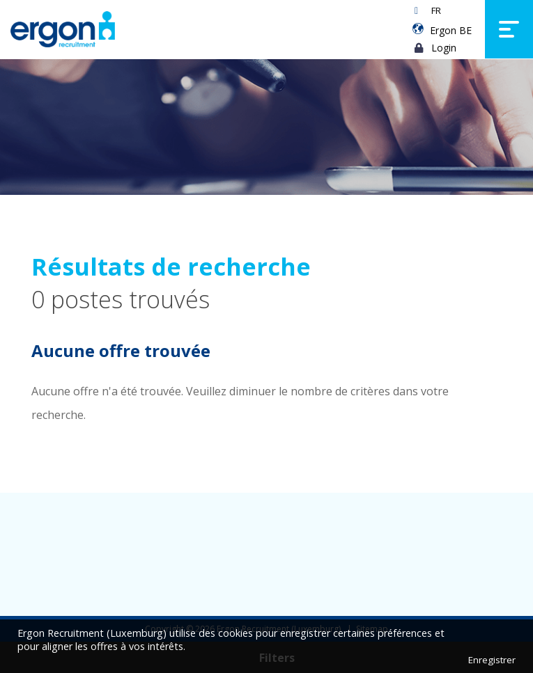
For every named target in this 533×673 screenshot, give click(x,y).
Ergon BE (451, 30)
